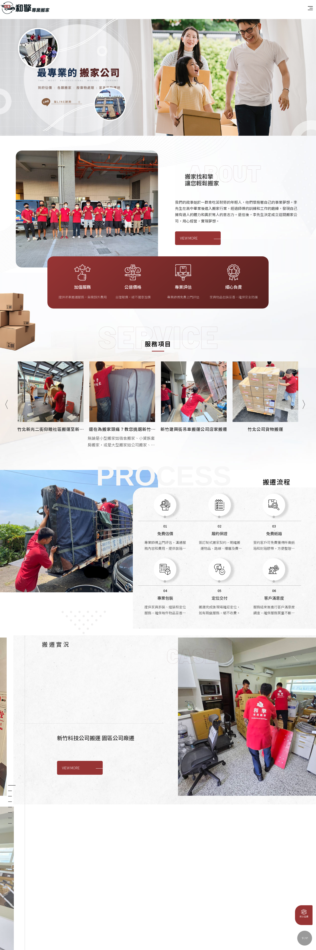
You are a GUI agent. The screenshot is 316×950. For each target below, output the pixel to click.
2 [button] (10, 726)
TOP (304, 938)
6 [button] (10, 748)
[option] (158, 97)
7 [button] (10, 753)
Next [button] (303, 471)
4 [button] (10, 737)
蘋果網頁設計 (122, 934)
